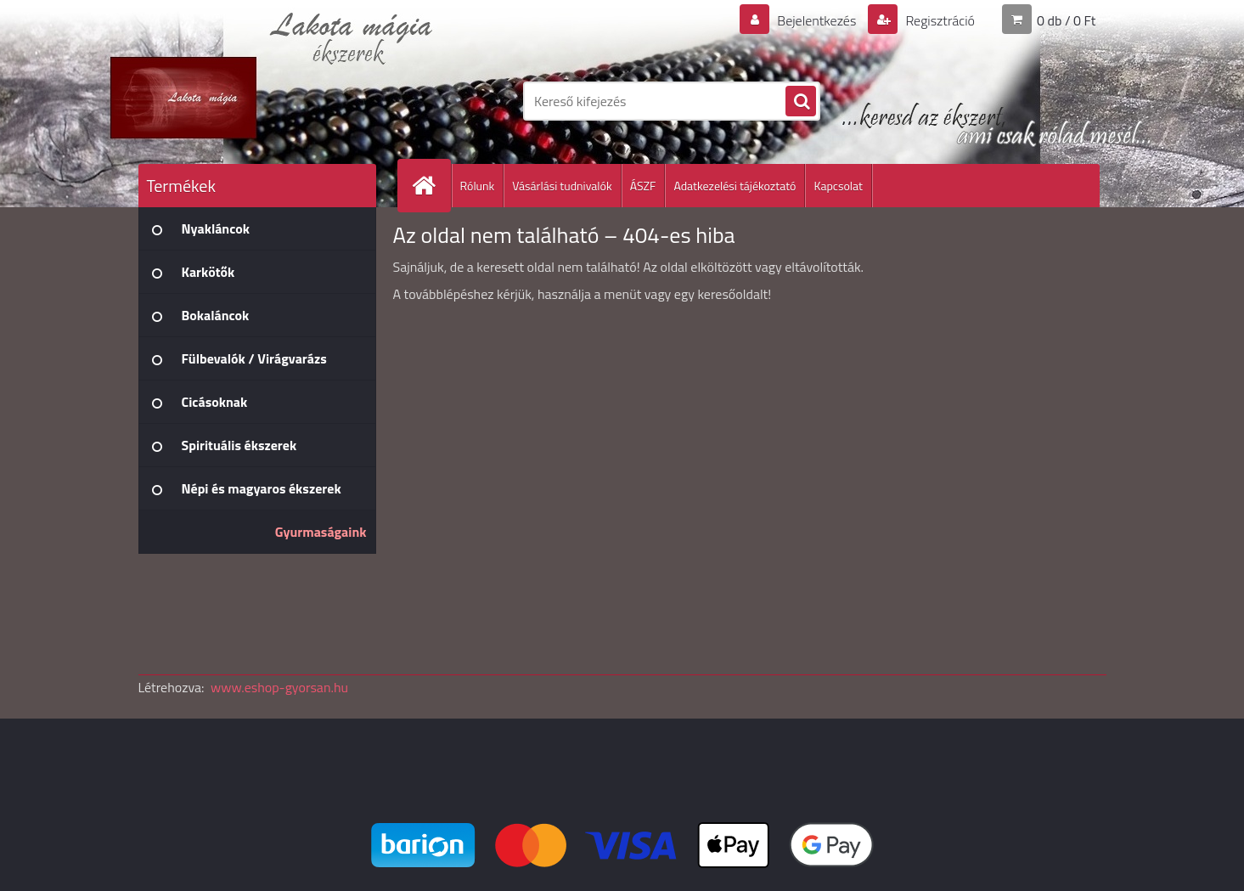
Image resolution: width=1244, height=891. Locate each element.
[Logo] (255, 101)
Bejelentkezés (816, 20)
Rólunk (477, 186)
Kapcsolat (838, 186)
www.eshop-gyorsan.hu (279, 687)
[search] (800, 102)
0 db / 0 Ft (1066, 20)
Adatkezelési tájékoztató (734, 186)
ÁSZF (643, 186)
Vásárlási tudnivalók (561, 186)
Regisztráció (939, 20)
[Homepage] (431, 185)
